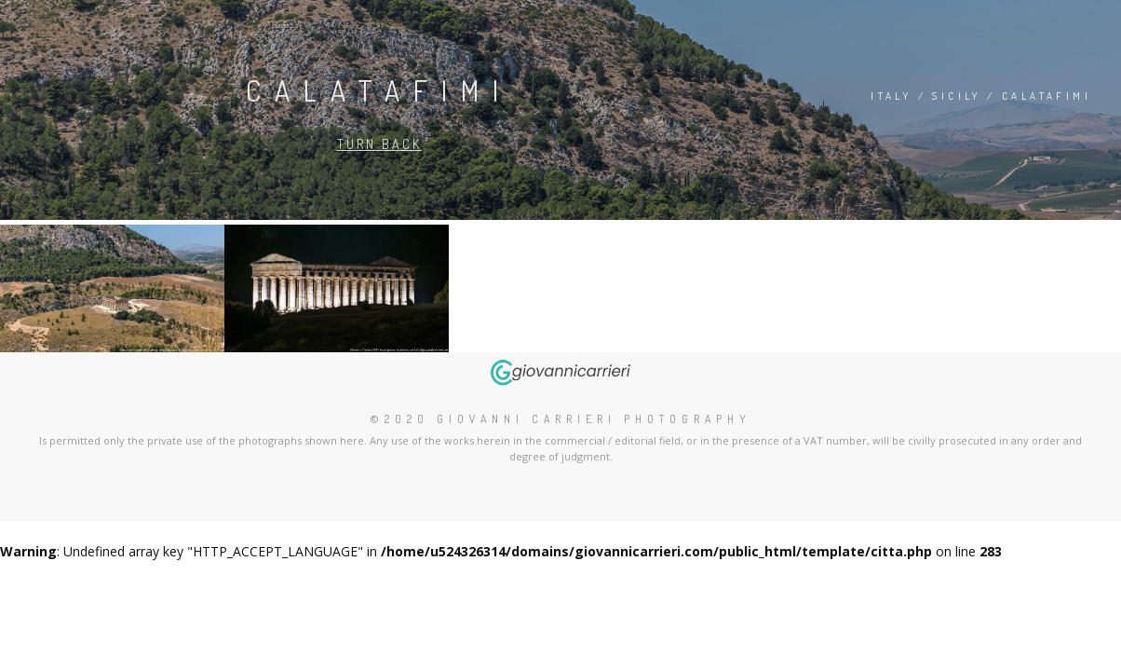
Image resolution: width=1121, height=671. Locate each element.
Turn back (379, 144)
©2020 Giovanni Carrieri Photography (561, 419)
